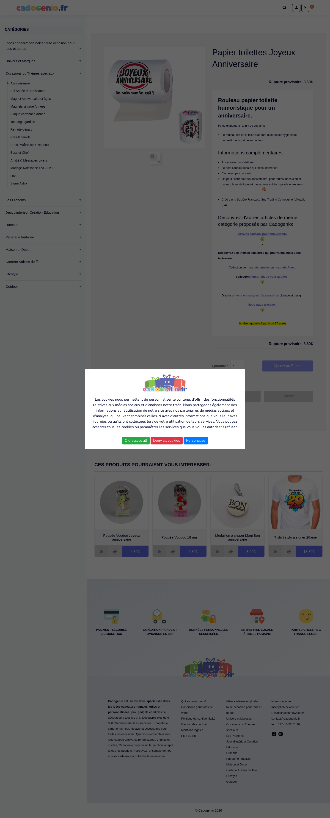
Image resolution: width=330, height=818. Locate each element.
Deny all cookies (166, 440)
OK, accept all (136, 440)
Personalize (195, 440)
